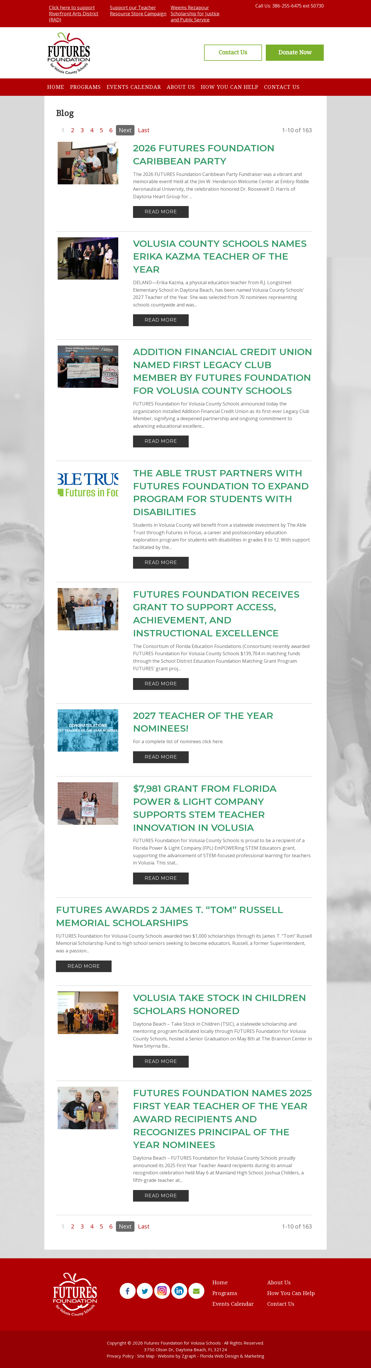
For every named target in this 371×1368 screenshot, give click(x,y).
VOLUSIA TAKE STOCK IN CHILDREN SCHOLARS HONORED (219, 1004)
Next (125, 130)
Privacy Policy (120, 1356)
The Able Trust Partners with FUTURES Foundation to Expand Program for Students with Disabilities (221, 492)
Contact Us (282, 87)
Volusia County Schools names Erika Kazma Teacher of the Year (220, 256)
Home (55, 87)
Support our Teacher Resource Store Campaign (138, 10)
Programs (85, 87)
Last (144, 130)
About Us (181, 87)
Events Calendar (134, 87)
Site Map (145, 1356)
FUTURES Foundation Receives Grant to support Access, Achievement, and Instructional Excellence (216, 614)
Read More (161, 211)
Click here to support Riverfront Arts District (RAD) (73, 13)
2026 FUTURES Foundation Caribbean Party (203, 154)
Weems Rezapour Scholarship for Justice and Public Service (195, 13)
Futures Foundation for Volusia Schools (182, 1343)
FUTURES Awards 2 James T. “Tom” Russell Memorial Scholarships (169, 916)
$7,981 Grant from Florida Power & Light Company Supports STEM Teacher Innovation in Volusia (205, 808)
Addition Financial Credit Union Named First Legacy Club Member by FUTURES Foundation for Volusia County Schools (222, 371)
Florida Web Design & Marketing (232, 1356)
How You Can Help (229, 87)
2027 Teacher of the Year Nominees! (203, 722)
